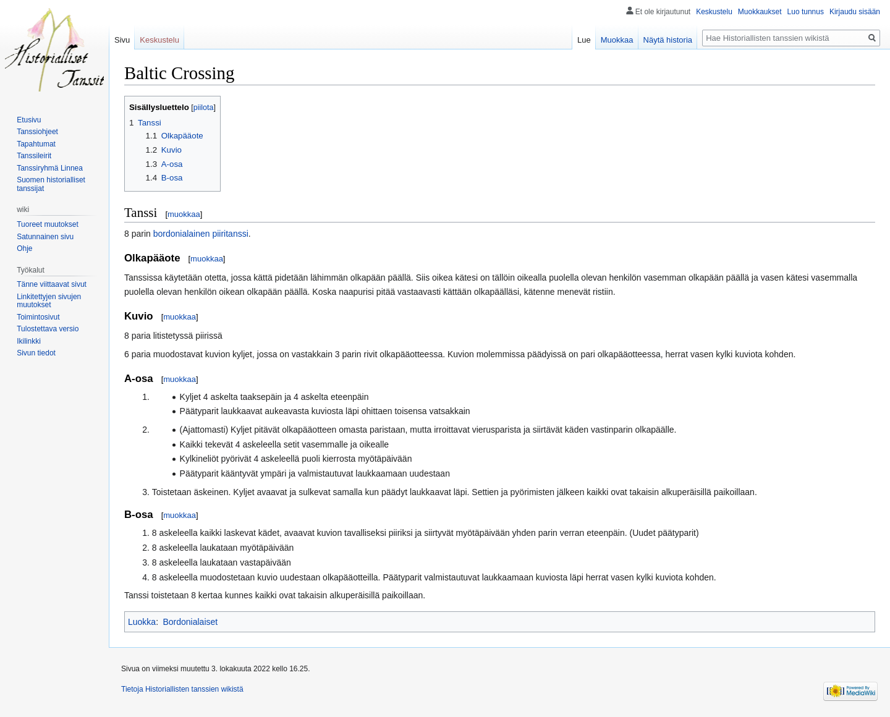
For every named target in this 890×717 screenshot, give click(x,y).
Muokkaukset (760, 11)
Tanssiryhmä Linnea (50, 168)
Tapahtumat (36, 144)
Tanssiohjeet (37, 131)
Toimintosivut (38, 317)
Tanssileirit (34, 155)
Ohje (24, 248)
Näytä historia (667, 40)
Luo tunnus (805, 11)
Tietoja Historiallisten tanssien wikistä (182, 689)
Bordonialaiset (190, 622)
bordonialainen (181, 234)
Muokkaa (617, 40)
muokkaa (183, 214)
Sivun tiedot (36, 353)
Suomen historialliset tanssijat (51, 184)
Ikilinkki (29, 341)
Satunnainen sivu (45, 236)
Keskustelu (714, 11)
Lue (584, 40)
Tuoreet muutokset (47, 224)
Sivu (122, 40)
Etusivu (29, 120)
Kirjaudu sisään (854, 11)
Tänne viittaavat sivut (52, 284)
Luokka (142, 622)
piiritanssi (230, 234)
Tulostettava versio (47, 329)
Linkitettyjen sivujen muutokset (49, 301)
